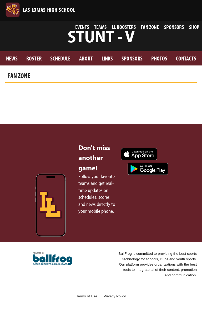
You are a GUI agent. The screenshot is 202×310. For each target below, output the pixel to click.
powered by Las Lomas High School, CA (52, 258)
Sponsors (174, 26)
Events (82, 26)
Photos (159, 58)
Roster (34, 58)
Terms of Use (86, 296)
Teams (100, 26)
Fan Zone (150, 26)
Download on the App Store (139, 154)
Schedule (60, 58)
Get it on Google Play (148, 169)
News (12, 58)
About (86, 58)
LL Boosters (124, 26)
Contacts (186, 58)
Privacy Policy (115, 296)
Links (107, 58)
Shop (194, 26)
